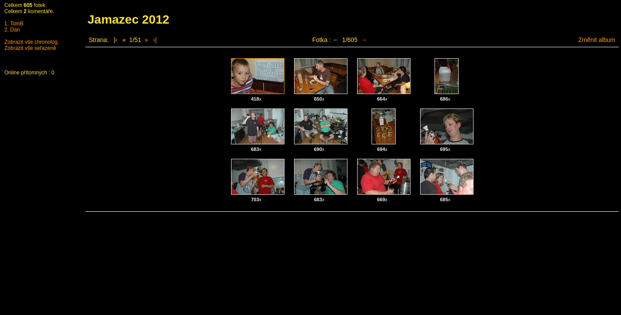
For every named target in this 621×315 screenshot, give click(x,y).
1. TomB (14, 24)
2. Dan (12, 30)
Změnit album (596, 39)
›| (154, 39)
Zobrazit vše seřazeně (30, 48)
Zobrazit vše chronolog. (31, 42)
